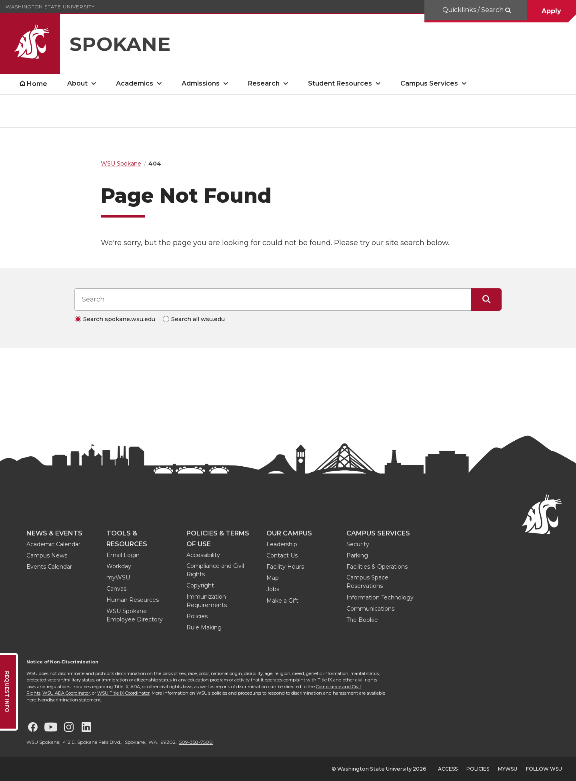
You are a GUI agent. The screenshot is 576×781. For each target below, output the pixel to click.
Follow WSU (544, 769)
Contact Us (282, 555)
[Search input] (272, 299)
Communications (370, 608)
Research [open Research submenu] (264, 83)
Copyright (200, 585)
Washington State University (50, 7)
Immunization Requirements (206, 601)
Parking (357, 555)
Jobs (272, 589)
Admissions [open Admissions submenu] (201, 83)
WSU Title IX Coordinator (123, 693)
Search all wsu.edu (198, 319)
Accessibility (203, 555)
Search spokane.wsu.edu (119, 319)
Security (357, 544)
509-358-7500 (196, 742)
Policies (197, 616)
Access (448, 769)
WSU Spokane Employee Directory (134, 615)
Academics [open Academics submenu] (134, 83)
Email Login (123, 555)
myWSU (118, 577)
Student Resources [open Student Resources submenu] (340, 83)
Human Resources (132, 599)
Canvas (116, 588)
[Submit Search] (486, 299)
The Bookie (362, 619)
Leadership (281, 544)
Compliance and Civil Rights (215, 570)
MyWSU (507, 769)
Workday (118, 566)
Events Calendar (49, 566)
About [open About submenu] (77, 83)
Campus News (46, 555)
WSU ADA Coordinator (66, 693)
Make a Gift (282, 600)
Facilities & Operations (377, 566)
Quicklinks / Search (473, 10)
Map (272, 577)
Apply (551, 11)
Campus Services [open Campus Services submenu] (429, 83)
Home (37, 84)
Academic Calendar (53, 544)
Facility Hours (285, 566)
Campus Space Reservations (367, 581)
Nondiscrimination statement (69, 700)
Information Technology (380, 597)
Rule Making (204, 627)
